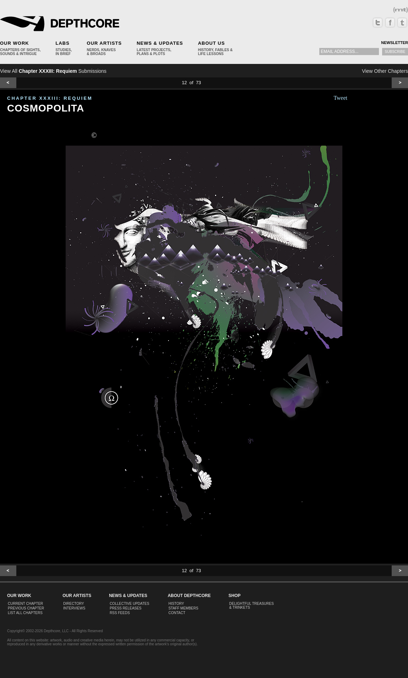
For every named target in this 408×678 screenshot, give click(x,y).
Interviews (74, 608)
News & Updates (160, 43)
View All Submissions (53, 71)
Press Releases (125, 608)
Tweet (340, 98)
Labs (62, 43)
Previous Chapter (26, 608)
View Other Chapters (385, 71)
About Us (211, 43)
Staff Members (183, 608)
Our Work (14, 43)
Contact (177, 613)
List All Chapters (25, 613)
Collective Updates (129, 604)
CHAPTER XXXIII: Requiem (50, 98)
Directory (73, 604)
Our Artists (104, 43)
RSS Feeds (120, 613)
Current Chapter (25, 604)
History (176, 604)
